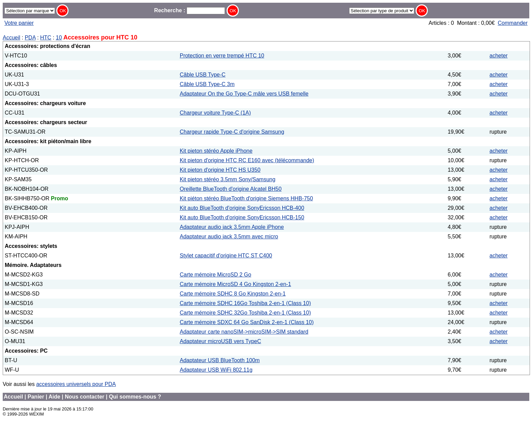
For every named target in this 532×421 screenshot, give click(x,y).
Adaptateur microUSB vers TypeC (220, 341)
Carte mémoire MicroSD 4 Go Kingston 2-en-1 (235, 284)
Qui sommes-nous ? (135, 397)
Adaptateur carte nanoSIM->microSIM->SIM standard (244, 332)
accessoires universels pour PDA (76, 384)
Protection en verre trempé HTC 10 (222, 55)
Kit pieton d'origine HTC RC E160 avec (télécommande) (247, 160)
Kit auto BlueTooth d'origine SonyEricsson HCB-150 (242, 217)
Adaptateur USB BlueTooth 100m (220, 360)
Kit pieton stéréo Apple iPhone (216, 151)
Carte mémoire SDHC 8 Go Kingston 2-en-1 (233, 294)
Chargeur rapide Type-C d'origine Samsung (232, 132)
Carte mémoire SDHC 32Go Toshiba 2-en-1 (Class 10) (245, 313)
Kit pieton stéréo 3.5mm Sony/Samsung (228, 179)
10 (59, 37)
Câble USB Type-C (203, 75)
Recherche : (189, 10)
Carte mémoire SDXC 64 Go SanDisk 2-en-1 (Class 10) (247, 322)
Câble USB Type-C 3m (207, 84)
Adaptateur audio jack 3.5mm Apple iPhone (232, 227)
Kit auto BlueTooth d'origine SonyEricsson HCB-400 (242, 208)
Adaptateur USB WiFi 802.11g (216, 370)
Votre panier (19, 23)
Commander (513, 23)
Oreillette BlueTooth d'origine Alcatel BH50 (231, 189)
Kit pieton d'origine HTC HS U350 (220, 170)
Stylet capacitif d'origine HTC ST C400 (226, 255)
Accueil (11, 37)
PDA (30, 37)
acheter (499, 55)
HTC (45, 37)
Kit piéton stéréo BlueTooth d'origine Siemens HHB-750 (246, 198)
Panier (35, 397)
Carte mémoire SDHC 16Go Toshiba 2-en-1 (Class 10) (245, 303)
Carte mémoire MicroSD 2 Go (215, 274)
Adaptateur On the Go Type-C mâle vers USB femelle (244, 94)
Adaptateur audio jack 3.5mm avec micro (229, 236)
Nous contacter (84, 397)
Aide (54, 397)
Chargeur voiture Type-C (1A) (215, 113)
